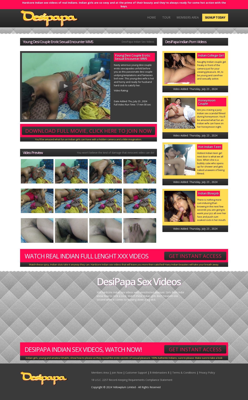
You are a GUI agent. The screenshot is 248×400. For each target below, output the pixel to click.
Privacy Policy (207, 372)
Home (151, 18)
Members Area (188, 18)
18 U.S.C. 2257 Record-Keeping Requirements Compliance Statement (131, 380)
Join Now (117, 372)
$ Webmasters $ (159, 372)
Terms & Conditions (184, 372)
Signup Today (215, 18)
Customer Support (136, 372)
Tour (166, 18)
